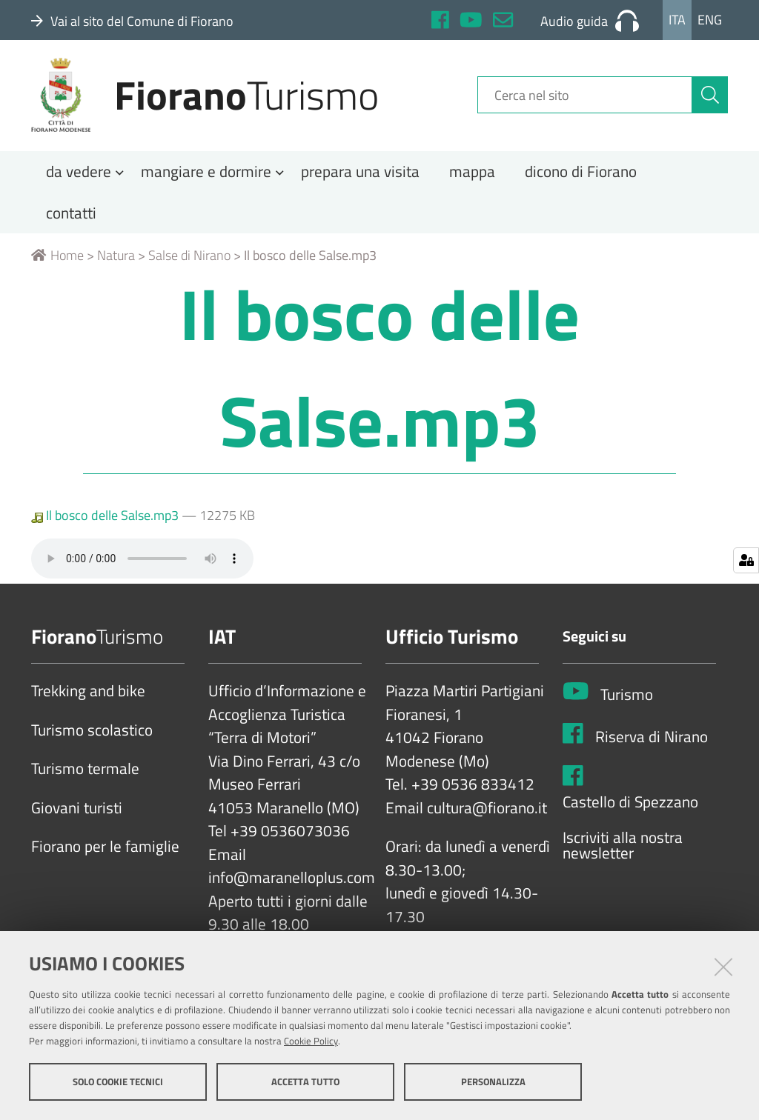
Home (57, 261)
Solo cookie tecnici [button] (118, 1081)
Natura (116, 261)
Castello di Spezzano (630, 808)
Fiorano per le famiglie (105, 852)
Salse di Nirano (189, 261)
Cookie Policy (311, 1040)
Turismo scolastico (92, 735)
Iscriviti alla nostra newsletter (623, 851)
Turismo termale (85, 775)
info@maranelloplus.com (291, 884)
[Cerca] (710, 98)
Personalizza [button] (493, 1081)
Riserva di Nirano (651, 742)
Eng (709, 20)
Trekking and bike (88, 697)
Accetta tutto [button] (305, 1081)
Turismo (626, 700)
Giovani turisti (76, 813)
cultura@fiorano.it (487, 813)
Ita (677, 20)
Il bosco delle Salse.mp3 (106, 521)
